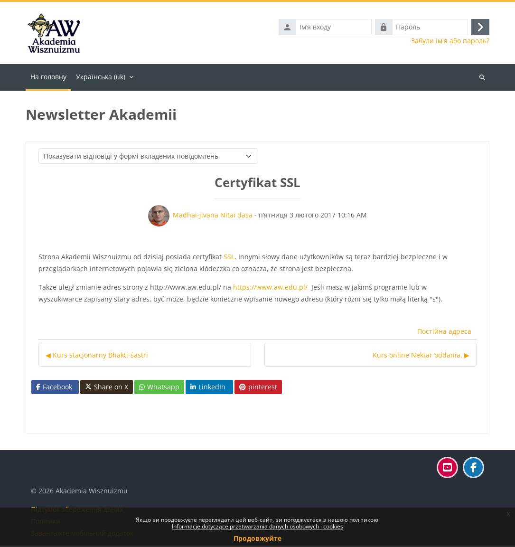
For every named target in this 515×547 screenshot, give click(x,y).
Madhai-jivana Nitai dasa (213, 216)
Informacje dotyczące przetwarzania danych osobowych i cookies (257, 526)
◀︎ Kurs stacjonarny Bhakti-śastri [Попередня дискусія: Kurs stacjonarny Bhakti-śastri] (97, 356)
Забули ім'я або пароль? (450, 42)
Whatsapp (159, 388)
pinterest (258, 388)
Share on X (106, 388)
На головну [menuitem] (48, 78)
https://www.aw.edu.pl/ (272, 288)
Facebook (54, 388)
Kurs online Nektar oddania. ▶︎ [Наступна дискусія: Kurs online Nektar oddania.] (421, 356)
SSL (229, 258)
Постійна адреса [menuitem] (444, 333)
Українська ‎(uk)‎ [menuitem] (100, 78)
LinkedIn (207, 388)
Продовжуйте (257, 538)
